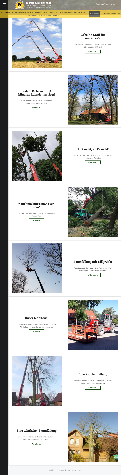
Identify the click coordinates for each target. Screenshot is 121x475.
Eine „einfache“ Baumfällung (37, 430)
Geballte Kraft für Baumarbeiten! (93, 36)
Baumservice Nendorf (62, 470)
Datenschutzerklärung (112, 14)
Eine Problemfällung (93, 374)
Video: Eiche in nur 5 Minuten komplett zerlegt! (36, 93)
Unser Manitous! (36, 318)
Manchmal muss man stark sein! (36, 205)
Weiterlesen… (94, 51)
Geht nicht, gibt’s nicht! (93, 149)
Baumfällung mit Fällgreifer (92, 261)
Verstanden (94, 14)
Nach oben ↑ (76, 470)
